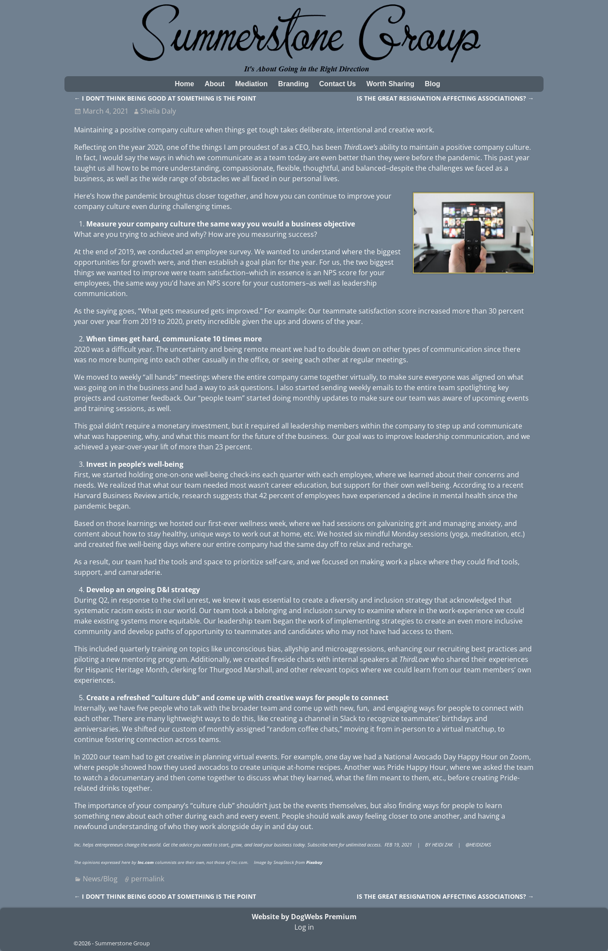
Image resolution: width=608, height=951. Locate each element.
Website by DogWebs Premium (304, 916)
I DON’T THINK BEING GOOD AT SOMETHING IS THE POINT (165, 98)
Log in (304, 927)
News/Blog (100, 879)
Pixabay (314, 862)
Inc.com (146, 862)
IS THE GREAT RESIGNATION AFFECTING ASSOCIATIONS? (445, 98)
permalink (147, 879)
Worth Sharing (390, 84)
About (215, 84)
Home (184, 84)
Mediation (251, 84)
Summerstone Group (122, 943)
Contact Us (337, 84)
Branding (293, 84)
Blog (432, 84)
